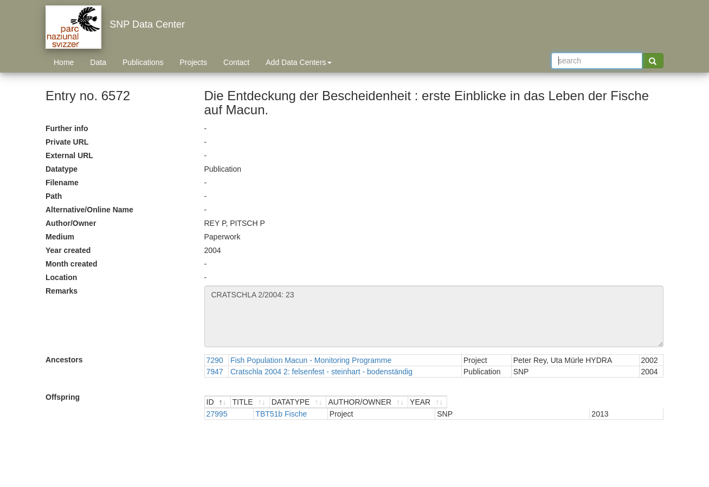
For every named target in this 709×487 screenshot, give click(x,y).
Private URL (67, 142)
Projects (193, 62)
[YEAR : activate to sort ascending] (628, 402)
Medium (60, 236)
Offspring (63, 397)
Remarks (62, 291)
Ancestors (64, 359)
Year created (68, 250)
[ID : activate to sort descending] (228, 402)
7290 (215, 360)
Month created (72, 263)
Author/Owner (71, 223)
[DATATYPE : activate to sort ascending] (397, 402)
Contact (236, 62)
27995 (217, 414)
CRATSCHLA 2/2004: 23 (434, 316)
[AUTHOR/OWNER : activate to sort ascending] (521, 402)
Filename (62, 182)
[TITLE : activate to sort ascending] (299, 402)
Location (61, 277)
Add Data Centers (298, 62)
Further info (67, 128)
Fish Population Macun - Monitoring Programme (310, 360)
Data (98, 62)
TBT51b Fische (278, 414)
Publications (143, 62)
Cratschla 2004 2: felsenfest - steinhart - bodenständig (321, 371)
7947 (215, 371)
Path (54, 196)
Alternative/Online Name (89, 209)
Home (64, 62)
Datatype (62, 169)
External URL (69, 155)
